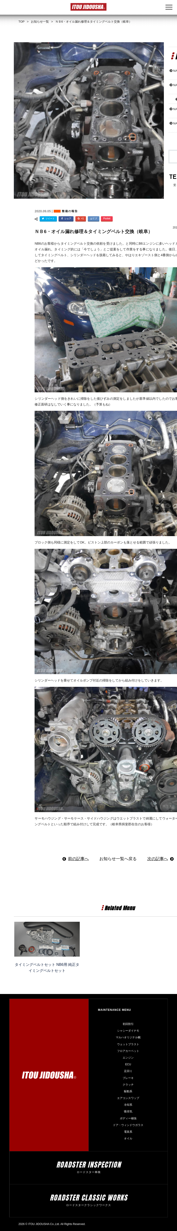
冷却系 (128, 1104)
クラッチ (128, 1084)
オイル (128, 1138)
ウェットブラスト (128, 1044)
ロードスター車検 (89, 1172)
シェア (65, 219)
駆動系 (128, 1091)
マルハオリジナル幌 (128, 1037)
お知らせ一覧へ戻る (118, 858)
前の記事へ (78, 858)
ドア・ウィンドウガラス (128, 1125)
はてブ (93, 218)
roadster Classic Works (88, 1197)
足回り (128, 1071)
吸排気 (128, 1111)
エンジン (128, 1057)
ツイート (48, 219)
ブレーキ (128, 1078)
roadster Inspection (88, 1164)
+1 (80, 219)
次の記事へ (157, 858)
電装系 (128, 1131)
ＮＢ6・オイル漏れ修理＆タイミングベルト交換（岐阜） (93, 231)
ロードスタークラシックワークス (88, 1205)
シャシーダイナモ (128, 1030)
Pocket (106, 218)
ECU (128, 1064)
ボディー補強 (128, 1118)
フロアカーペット (128, 1051)
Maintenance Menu (114, 1010)
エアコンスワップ (128, 1098)
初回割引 (128, 1024)
